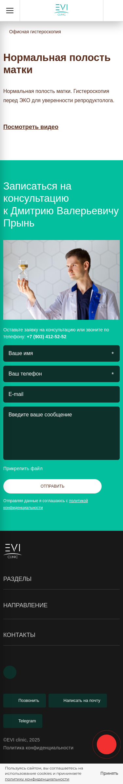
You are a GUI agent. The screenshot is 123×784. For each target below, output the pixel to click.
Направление (61, 606)
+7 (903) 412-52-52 (113, 10)
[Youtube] (9, 672)
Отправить (53, 486)
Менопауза (15, 652)
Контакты (61, 635)
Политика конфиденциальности (38, 747)
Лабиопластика (20, 622)
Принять (109, 773)
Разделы (61, 579)
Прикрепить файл (28, 468)
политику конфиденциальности (37, 778)
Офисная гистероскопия (35, 31)
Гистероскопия (19, 619)
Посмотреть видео (30, 127)
